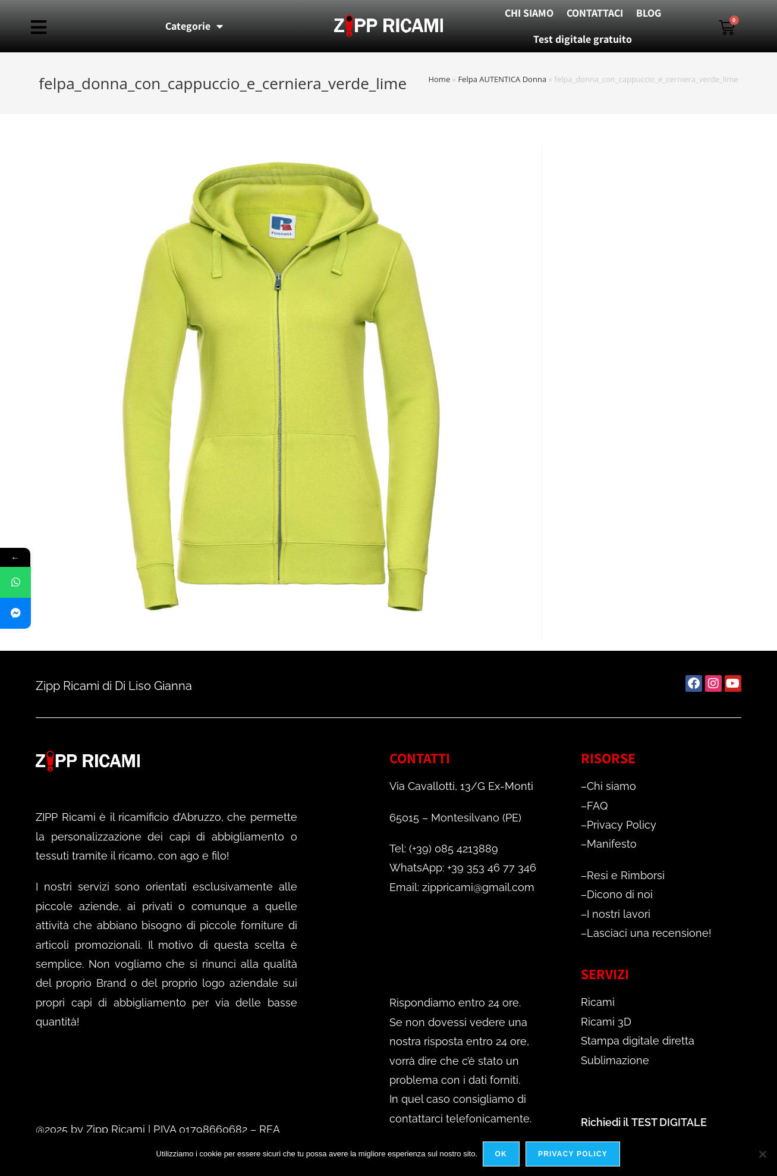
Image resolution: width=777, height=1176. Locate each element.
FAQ (597, 805)
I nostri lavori (618, 914)
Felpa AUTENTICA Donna (502, 79)
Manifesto (612, 844)
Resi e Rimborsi (626, 875)
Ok (502, 1154)
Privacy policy (573, 1154)
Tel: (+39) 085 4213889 (443, 848)
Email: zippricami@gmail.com (461, 887)
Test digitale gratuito (582, 39)
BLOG (648, 13)
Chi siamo (611, 786)
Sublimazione (615, 1060)
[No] (762, 1155)
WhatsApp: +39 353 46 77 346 (462, 867)
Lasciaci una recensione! (649, 933)
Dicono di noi (620, 894)
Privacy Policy (621, 825)
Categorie (194, 26)
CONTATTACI (595, 13)
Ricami (598, 1002)
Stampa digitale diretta (637, 1040)
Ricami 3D (606, 1021)
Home (439, 79)
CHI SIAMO (529, 13)
